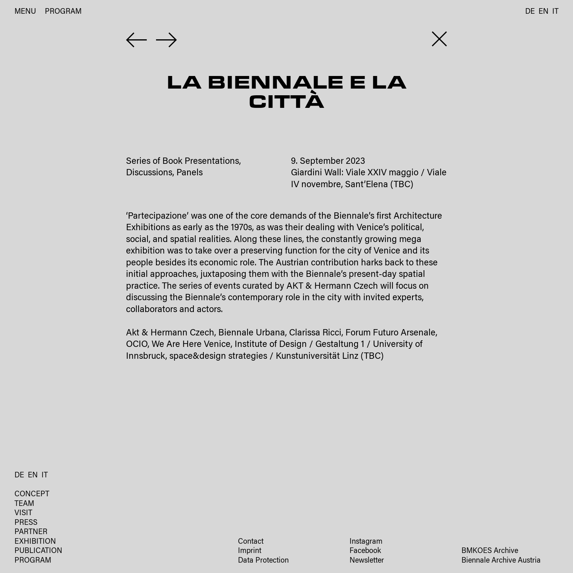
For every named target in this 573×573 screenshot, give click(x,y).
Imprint (249, 551)
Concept (31, 494)
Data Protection (263, 560)
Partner (30, 532)
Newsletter (367, 560)
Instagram (366, 542)
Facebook (365, 551)
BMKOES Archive (489, 551)
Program (63, 12)
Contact (251, 542)
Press (25, 523)
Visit (23, 513)
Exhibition (35, 542)
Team (24, 504)
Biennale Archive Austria (501, 560)
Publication (38, 551)
